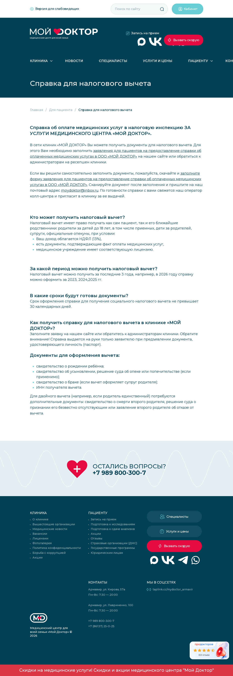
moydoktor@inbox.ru (79, 190)
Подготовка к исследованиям (113, 524)
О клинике (40, 519)
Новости (74, 61)
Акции (37, 557)
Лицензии (40, 538)
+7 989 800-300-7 (119, 472)
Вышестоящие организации (53, 524)
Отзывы (96, 538)
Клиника (39, 61)
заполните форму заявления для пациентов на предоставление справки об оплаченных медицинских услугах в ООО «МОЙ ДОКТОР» (115, 179)
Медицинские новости (49, 529)
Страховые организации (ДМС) (114, 543)
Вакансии (39, 533)
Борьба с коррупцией (49, 553)
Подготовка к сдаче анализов (113, 529)
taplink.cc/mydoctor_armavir (173, 589)
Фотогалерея (42, 543)
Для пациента (60, 110)
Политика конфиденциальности (56, 548)
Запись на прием (145, 33)
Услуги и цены (157, 61)
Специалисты (113, 61)
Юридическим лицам (107, 553)
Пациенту (198, 61)
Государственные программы (113, 548)
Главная (36, 110)
